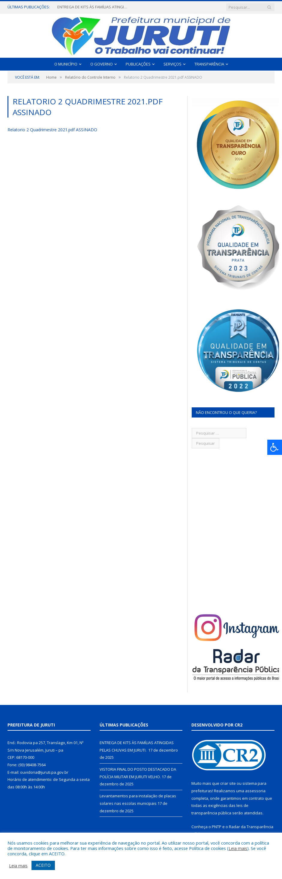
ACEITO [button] (43, 865)
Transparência (209, 64)
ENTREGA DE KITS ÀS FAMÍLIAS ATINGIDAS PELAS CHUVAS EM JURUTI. (93, 7)
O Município (65, 64)
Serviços (173, 64)
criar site (228, 783)
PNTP (216, 826)
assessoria (255, 790)
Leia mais (238, 848)
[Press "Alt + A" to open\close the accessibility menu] (274, 447)
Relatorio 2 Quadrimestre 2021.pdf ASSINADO (52, 129)
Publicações (138, 64)
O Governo (101, 64)
